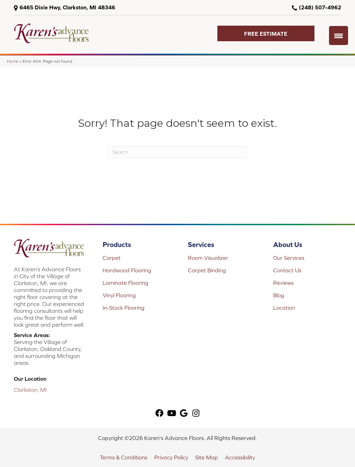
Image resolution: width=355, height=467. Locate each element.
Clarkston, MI (30, 390)
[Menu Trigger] (338, 35)
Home (12, 61)
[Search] (177, 152)
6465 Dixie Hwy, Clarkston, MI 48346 (67, 7)
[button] (265, 33)
